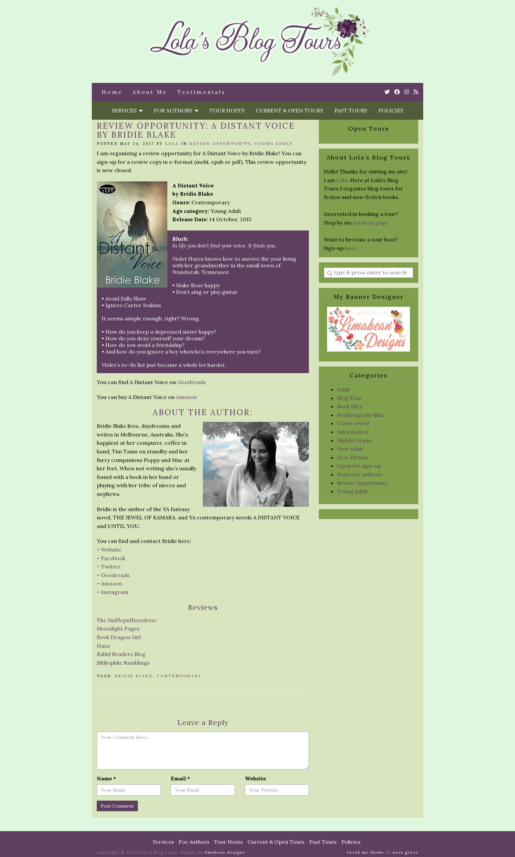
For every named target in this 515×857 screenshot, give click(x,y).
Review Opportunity (220, 143)
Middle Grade (354, 440)
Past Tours (350, 110)
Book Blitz (349, 406)
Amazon (186, 397)
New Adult (350, 448)
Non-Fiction (353, 457)
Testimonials (201, 92)
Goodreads (191, 382)
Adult (343, 389)
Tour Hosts (227, 110)
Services (127, 110)
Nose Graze (405, 852)
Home (112, 92)
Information (353, 431)
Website (111, 549)
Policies (390, 110)
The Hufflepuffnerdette (126, 620)
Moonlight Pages (118, 628)
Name (106, 778)
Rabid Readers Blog (121, 654)
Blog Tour (349, 398)
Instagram (114, 592)
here (351, 248)
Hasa (103, 645)
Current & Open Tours (289, 110)
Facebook (113, 558)
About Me (150, 92)
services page (370, 222)
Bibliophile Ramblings (123, 662)
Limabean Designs (225, 852)
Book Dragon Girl (119, 637)
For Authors (176, 110)
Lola (172, 143)
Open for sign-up (359, 465)
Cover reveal (353, 423)
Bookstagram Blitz (360, 415)
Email (180, 778)
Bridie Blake (134, 676)
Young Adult (274, 143)
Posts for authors (359, 474)
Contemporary (179, 676)
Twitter (111, 566)
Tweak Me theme (365, 852)
